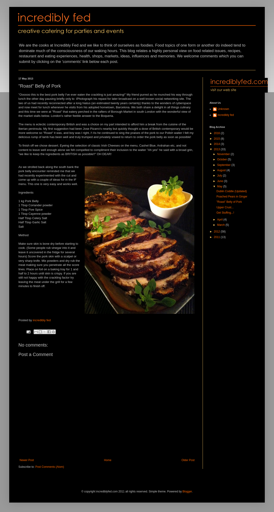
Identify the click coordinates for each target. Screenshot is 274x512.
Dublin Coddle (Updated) (231, 191)
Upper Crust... (225, 207)
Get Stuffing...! (225, 212)
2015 (217, 138)
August (222, 170)
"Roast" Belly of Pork (229, 201)
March (221, 225)
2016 (217, 133)
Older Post (188, 460)
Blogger (187, 491)
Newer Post (27, 460)
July (220, 175)
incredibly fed (42, 320)
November (224, 154)
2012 (217, 231)
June (220, 181)
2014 (217, 144)
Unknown (223, 109)
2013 (217, 149)
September (224, 165)
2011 (217, 237)
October (222, 159)
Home (107, 460)
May (220, 186)
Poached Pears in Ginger (231, 196)
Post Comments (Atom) (49, 466)
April (220, 219)
